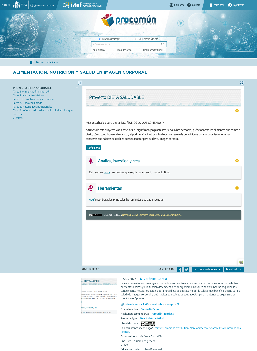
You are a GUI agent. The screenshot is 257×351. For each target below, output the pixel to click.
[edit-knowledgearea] (129, 50)
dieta (161, 304)
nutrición (144, 304)
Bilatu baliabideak (109, 39)
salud (154, 304)
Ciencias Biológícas (150, 309)
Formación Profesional (163, 313)
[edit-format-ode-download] (234, 269)
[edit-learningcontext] (154, 50)
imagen (170, 304)
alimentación (131, 304)
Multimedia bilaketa (146, 39)
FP (178, 304)
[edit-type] (103, 50)
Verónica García (155, 279)
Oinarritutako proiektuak (152, 318)
